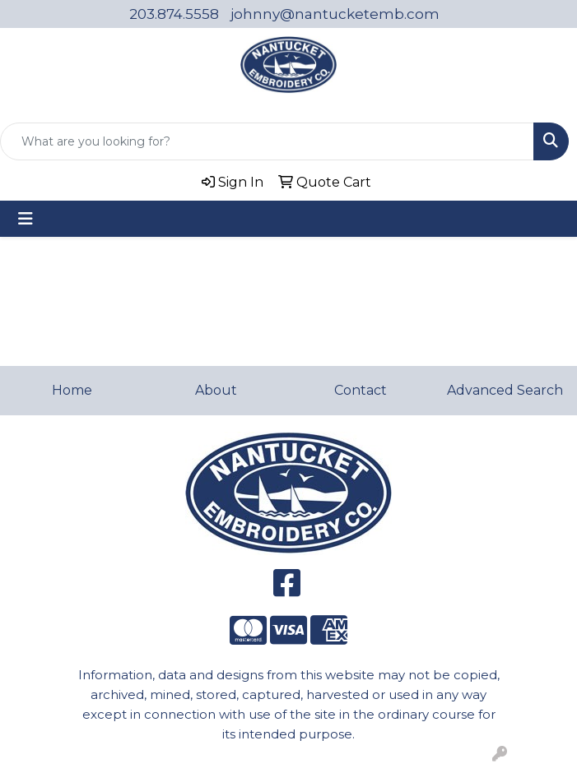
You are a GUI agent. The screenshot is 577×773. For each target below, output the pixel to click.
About (216, 390)
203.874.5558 (174, 14)
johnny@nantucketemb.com (335, 14)
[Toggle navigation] (25, 218)
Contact (360, 390)
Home (72, 390)
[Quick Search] (267, 141)
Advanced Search (505, 390)
